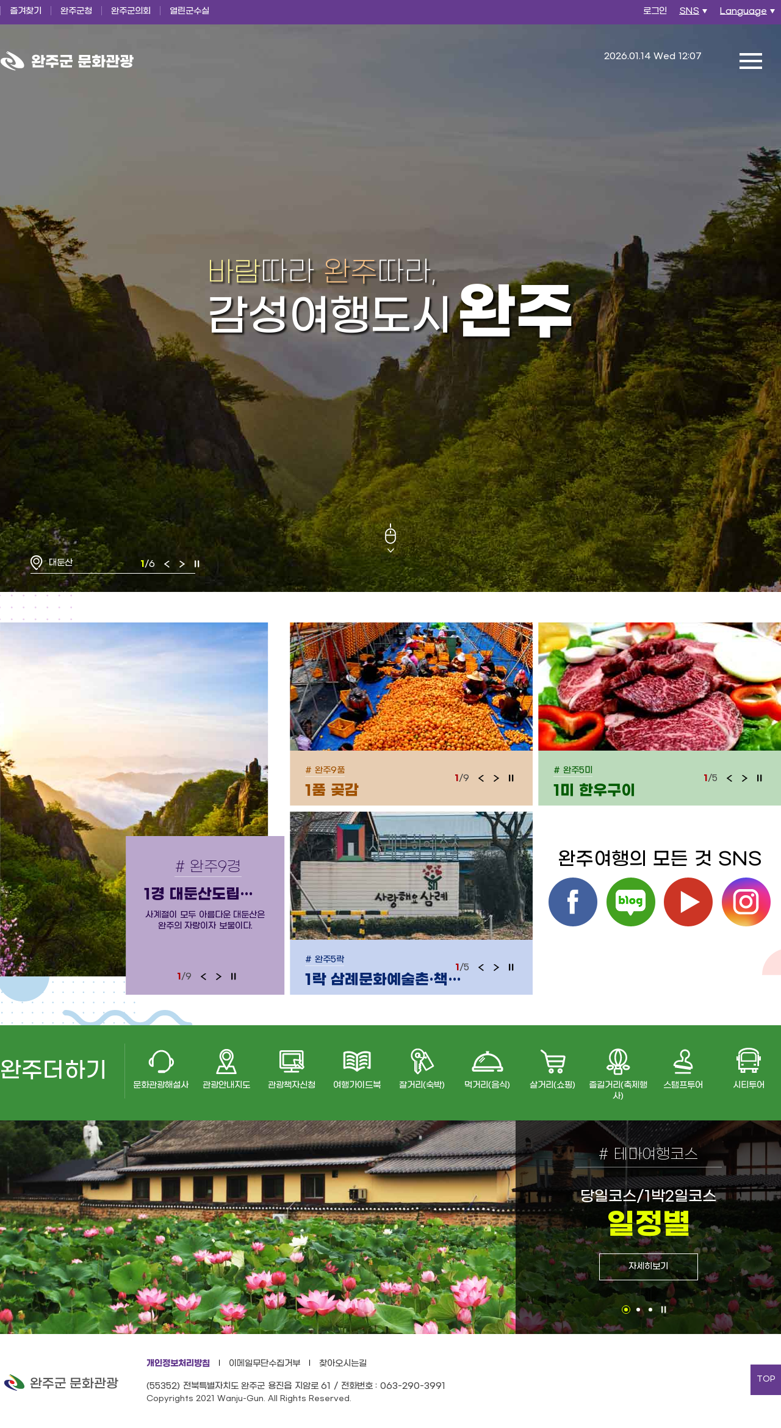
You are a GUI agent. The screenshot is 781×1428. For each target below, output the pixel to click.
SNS (694, 14)
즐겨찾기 (25, 11)
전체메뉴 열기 (750, 61)
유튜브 (688, 902)
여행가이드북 (357, 1085)
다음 (182, 564)
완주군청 (76, 11)
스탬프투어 (683, 1085)
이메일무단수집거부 (264, 1363)
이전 (167, 564)
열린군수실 (189, 11)
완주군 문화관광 (67, 61)
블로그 (630, 902)
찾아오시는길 (343, 1363)
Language (749, 14)
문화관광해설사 (161, 1085)
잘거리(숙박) (422, 1085)
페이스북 (573, 902)
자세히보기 (648, 1266)
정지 (197, 564)
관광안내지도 (226, 1085)
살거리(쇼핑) (552, 1085)
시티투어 (749, 1085)
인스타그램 (746, 902)
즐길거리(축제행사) (618, 1091)
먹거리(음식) (487, 1085)
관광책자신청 (291, 1085)
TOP (766, 1379)
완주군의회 (131, 11)
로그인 (655, 11)
